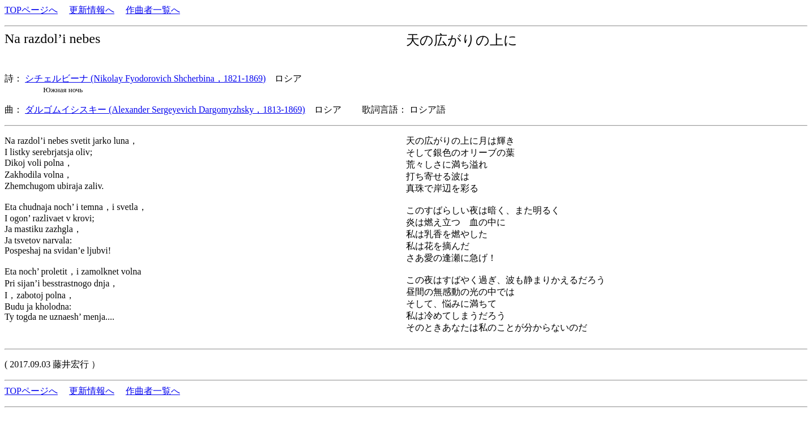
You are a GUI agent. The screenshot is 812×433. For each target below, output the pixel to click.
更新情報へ (91, 10)
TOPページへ (31, 10)
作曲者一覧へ (153, 10)
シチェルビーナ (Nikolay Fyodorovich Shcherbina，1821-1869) (145, 78)
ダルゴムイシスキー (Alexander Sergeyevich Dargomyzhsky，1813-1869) (165, 109)
